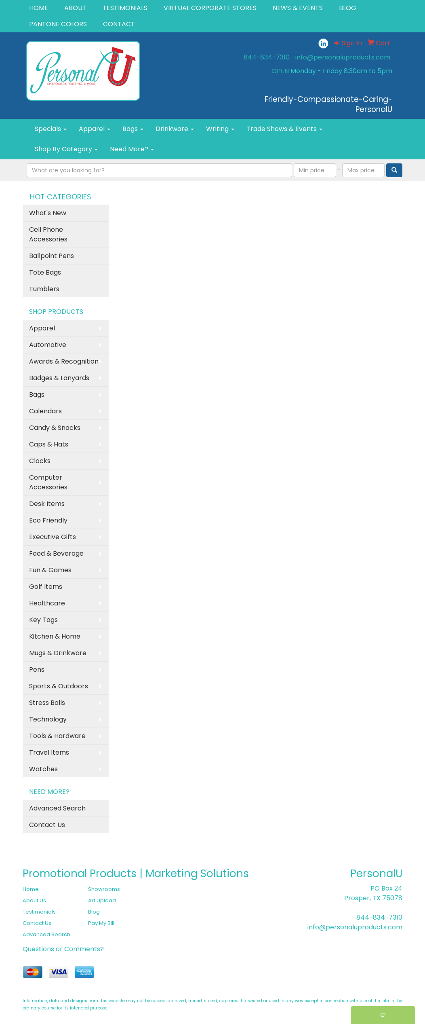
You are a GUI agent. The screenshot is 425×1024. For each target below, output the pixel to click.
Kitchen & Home (54, 636)
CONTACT (119, 24)
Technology (48, 719)
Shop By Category (66, 149)
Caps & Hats (48, 444)
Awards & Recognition (64, 361)
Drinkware (175, 128)
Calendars (45, 411)
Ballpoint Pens (51, 255)
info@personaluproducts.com (342, 57)
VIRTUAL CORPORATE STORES (210, 8)
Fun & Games (50, 570)
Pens (36, 669)
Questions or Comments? (63, 949)
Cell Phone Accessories (48, 234)
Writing (220, 128)
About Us (34, 900)
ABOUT (75, 8)
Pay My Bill (101, 923)
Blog (94, 912)
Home (31, 889)
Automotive (47, 344)
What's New (47, 213)
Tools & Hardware (57, 735)
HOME (38, 8)
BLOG (347, 8)
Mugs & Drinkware (57, 653)
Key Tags (43, 619)
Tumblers (44, 289)
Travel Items (49, 752)
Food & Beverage (56, 553)
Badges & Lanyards (59, 378)
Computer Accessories (48, 482)
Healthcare (47, 603)
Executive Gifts (52, 537)
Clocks (39, 460)
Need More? (132, 149)
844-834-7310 (267, 57)
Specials (51, 128)
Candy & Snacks (54, 427)
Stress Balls (47, 702)
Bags (132, 128)
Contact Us (47, 824)
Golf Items (45, 586)
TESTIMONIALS (125, 8)
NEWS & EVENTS (298, 8)
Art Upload (102, 900)
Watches (43, 769)
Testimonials (39, 912)
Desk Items (47, 503)
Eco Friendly (48, 520)
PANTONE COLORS (58, 24)
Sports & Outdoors (58, 686)
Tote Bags (45, 272)
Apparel (94, 128)
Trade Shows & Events (284, 128)
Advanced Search (57, 808)
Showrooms (104, 889)
